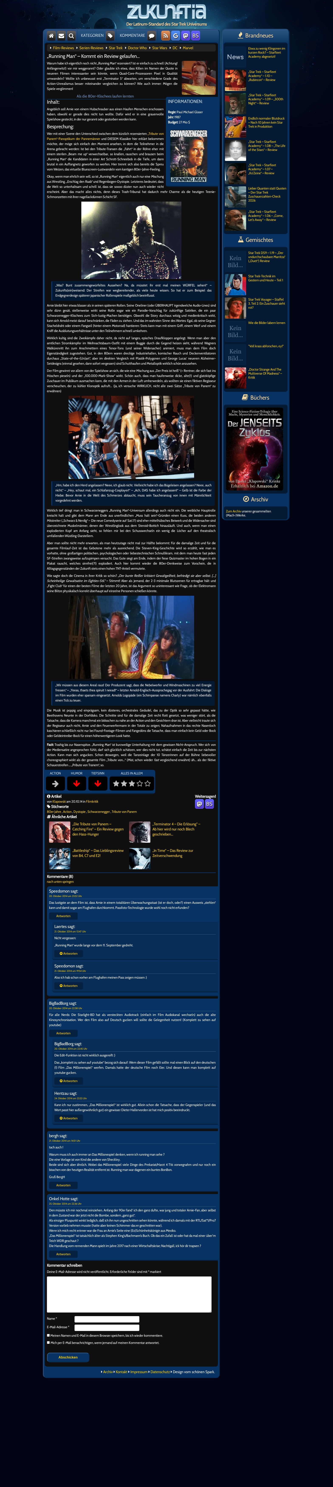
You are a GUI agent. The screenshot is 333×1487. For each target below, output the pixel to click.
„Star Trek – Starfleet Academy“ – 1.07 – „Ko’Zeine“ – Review (250, 173)
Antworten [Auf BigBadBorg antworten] (63, 1033)
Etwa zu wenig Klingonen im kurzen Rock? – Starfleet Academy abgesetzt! (255, 57)
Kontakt (121, 1372)
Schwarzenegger (98, 812)
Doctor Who (137, 48)
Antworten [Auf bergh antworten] (63, 1185)
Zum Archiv (233, 511)
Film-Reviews (63, 48)
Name (52, 1319)
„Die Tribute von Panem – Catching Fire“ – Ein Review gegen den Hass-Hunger (86, 832)
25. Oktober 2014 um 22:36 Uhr (65, 1203)
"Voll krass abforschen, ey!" (254, 354)
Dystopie (79, 812)
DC (175, 48)
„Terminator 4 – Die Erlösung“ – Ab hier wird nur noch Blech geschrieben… (164, 832)
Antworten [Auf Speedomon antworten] (63, 916)
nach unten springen (60, 882)
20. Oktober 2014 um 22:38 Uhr (65, 1008)
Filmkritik (92, 801)
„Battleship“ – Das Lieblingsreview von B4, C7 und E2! (86, 858)
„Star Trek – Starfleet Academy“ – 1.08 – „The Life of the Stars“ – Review (255, 150)
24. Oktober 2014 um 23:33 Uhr (70, 1098)
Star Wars (159, 48)
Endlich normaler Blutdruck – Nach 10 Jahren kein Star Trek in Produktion (255, 127)
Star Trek (116, 48)
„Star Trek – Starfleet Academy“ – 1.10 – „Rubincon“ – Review (250, 80)
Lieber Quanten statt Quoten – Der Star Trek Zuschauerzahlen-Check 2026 (255, 197)
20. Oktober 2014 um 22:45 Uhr (70, 1048)
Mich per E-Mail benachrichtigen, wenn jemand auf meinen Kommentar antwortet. (103, 1343)
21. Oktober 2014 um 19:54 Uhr (70, 970)
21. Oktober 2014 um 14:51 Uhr (64, 1140)
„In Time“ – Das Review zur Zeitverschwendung (161, 858)
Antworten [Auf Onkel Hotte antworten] (63, 1254)
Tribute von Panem (124, 812)
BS (195, 35)
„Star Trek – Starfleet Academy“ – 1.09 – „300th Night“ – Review (254, 103)
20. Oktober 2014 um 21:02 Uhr (65, 896)
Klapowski (59, 801)
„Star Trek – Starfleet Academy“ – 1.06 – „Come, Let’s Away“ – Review (254, 220)
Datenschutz (160, 1372)
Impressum (139, 1372)
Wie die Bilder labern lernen (255, 331)
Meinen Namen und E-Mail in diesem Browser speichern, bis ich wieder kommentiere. (106, 1336)
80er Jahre (54, 812)
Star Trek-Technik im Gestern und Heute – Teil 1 (254, 284)
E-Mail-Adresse (58, 1327)
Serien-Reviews (91, 48)
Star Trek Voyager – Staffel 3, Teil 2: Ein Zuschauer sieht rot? (255, 308)
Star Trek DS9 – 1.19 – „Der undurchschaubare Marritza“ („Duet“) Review (255, 261)
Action (67, 812)
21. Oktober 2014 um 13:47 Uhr (70, 931)
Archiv (108, 1372)
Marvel (188, 48)
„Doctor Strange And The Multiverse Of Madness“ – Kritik (253, 378)
